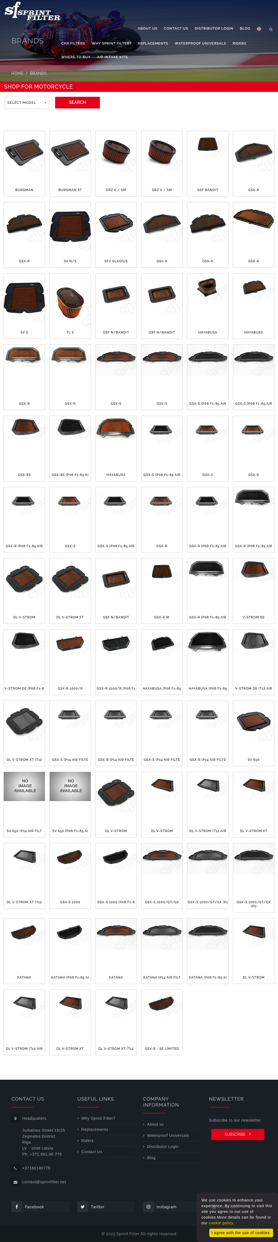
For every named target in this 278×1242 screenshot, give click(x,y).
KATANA (24, 977)
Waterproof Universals (200, 43)
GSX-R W (162, 617)
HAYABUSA (207, 332)
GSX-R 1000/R (70, 688)
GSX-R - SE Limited (162, 1049)
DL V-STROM (24, 617)
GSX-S (116, 404)
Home (17, 73)
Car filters (73, 43)
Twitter (91, 1206)
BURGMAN (24, 190)
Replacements (153, 43)
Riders (240, 43)
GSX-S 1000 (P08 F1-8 (116, 902)
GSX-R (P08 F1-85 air (24, 546)
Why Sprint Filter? (111, 43)
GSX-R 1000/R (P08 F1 (116, 688)
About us (147, 28)
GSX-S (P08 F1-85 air (207, 404)
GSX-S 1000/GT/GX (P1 (208, 902)
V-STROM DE (254, 617)
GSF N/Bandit (116, 332)
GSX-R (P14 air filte (116, 760)
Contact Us (176, 28)
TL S (70, 332)
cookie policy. (221, 1223)
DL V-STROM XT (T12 (24, 760)
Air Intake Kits (112, 57)
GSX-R (253, 190)
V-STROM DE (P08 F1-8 (24, 688)
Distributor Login (214, 28)
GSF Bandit (207, 190)
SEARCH (77, 102)
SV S (24, 332)
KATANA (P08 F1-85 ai (70, 977)
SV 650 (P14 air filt (24, 831)
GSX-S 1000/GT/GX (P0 (254, 904)
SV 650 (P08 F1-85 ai (70, 831)
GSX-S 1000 (70, 902)
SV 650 (254, 760)
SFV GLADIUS (116, 261)
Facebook (27, 1206)
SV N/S (70, 261)
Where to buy (76, 57)
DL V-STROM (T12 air (207, 831)
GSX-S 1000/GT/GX (162, 902)
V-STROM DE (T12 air (253, 688)
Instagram (159, 1206)
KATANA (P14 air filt (162, 977)
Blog (245, 28)
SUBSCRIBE (238, 1134)
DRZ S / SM (162, 190)
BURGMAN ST (70, 190)
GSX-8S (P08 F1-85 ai (70, 475)
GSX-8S (24, 475)
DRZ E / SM (116, 190)
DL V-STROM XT (70, 617)
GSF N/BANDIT (116, 617)
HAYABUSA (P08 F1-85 (162, 688)
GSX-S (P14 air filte (70, 760)
